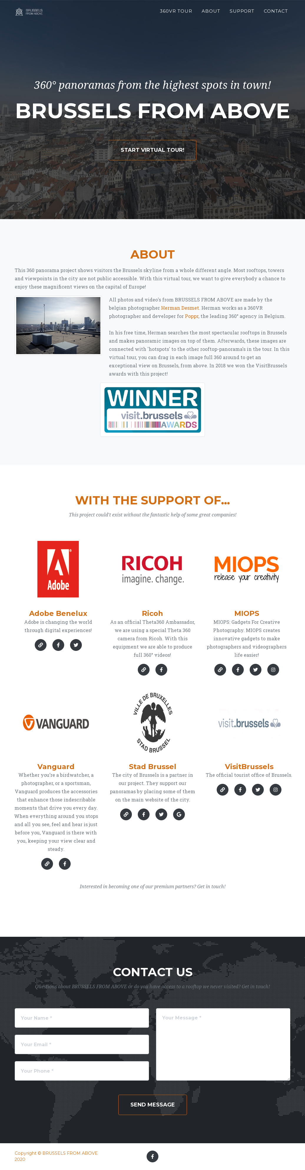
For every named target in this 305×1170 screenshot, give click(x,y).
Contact (276, 13)
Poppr (191, 316)
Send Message (152, 1104)
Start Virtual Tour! (152, 150)
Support (242, 13)
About (211, 13)
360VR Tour (176, 13)
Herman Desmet (180, 308)
